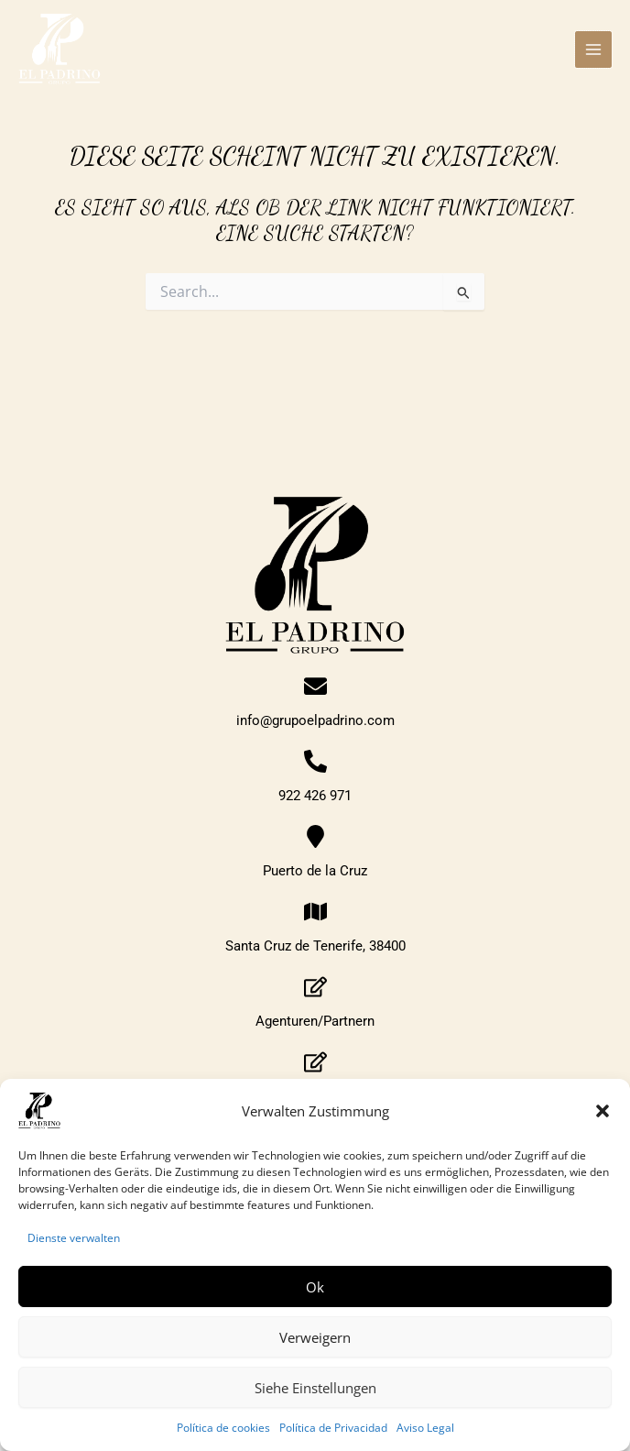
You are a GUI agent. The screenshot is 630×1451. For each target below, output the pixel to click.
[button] (602, 1111)
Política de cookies (223, 1427)
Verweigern (315, 1337)
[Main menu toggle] (593, 49)
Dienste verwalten (73, 1238)
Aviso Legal (425, 1427)
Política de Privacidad (333, 1427)
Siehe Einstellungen (315, 1388)
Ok (315, 1287)
